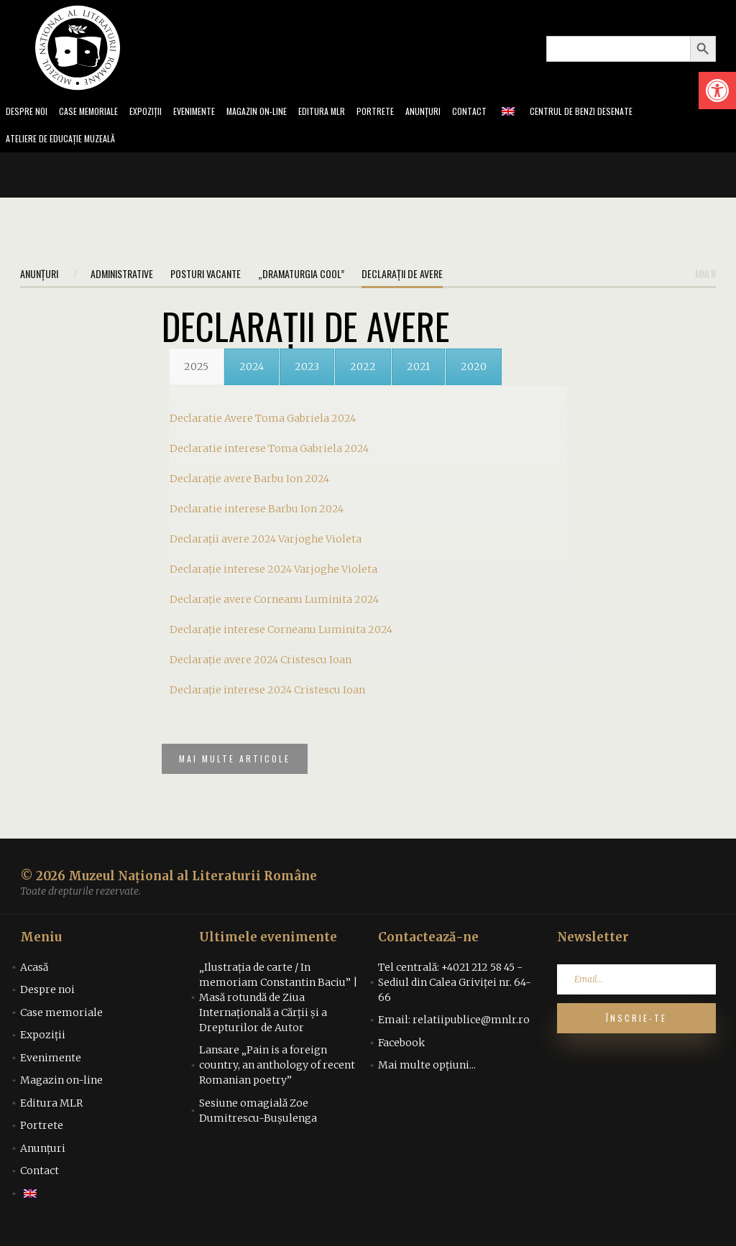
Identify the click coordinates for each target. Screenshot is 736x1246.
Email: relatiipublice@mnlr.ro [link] (454, 1030)
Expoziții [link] (157, 112)
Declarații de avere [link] (402, 277)
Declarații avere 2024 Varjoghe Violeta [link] (266, 543)
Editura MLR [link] (348, 112)
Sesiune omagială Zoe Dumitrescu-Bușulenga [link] (258, 1121)
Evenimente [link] (210, 112)
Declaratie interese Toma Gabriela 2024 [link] (269, 452)
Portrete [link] (405, 112)
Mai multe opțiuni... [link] (427, 1075)
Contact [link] (504, 112)
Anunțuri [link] (455, 112)
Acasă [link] (34, 978)
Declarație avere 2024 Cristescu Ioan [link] (260, 663)
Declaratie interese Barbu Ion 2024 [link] (257, 513)
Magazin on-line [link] (277, 112)
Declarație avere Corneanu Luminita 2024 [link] (274, 603)
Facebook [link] (401, 1053)
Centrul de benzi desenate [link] (622, 112)
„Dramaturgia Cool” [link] (301, 277)
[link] (717, 90)
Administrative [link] (122, 277)
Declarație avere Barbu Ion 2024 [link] (249, 482)
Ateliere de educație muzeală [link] (67, 141)
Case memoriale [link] (95, 112)
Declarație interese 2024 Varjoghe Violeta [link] (273, 573)
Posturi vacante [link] (205, 277)
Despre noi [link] (28, 112)
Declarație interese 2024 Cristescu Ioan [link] (267, 694)
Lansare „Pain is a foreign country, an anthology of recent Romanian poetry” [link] (277, 1075)
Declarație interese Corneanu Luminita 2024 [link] (281, 633)
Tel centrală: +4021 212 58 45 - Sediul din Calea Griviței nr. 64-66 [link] (454, 993)
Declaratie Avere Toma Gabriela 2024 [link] (263, 422)
